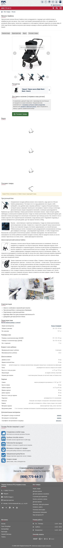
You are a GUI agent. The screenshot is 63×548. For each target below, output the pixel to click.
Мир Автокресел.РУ (38, 515)
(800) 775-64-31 (6, 8)
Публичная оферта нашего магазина (41, 545)
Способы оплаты (38, 534)
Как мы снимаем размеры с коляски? (11, 322)
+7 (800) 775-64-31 (8, 490)
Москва (3, 523)
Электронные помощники (40, 512)
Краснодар (4, 531)
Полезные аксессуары (39, 509)
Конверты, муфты (38, 507)
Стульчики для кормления (40, 496)
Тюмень (3, 537)
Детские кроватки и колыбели (41, 494)
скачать (59, 415)
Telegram (5, 493)
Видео (24, 33)
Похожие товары (33, 33)
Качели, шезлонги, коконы (40, 499)
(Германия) (56, 326)
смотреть (58, 420)
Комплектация (6, 33)
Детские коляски (37, 491)
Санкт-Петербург (6, 526)
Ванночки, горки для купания (41, 504)
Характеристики (16, 33)
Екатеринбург (5, 529)
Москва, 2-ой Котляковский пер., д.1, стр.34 (15, 503)
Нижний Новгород (6, 534)
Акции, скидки (36, 488)
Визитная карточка (8, 500)
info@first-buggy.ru (8, 497)
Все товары (36, 485)
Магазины (4, 520)
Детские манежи (37, 501)
